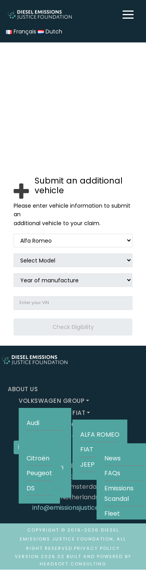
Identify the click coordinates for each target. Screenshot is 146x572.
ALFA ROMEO (100, 434)
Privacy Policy (97, 548)
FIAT (78, 413)
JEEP (87, 464)
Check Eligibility (73, 327)
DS (30, 488)
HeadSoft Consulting (73, 564)
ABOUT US (23, 389)
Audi (32, 422)
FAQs (112, 473)
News (112, 458)
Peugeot (39, 473)
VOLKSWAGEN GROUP (51, 401)
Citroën (37, 458)
